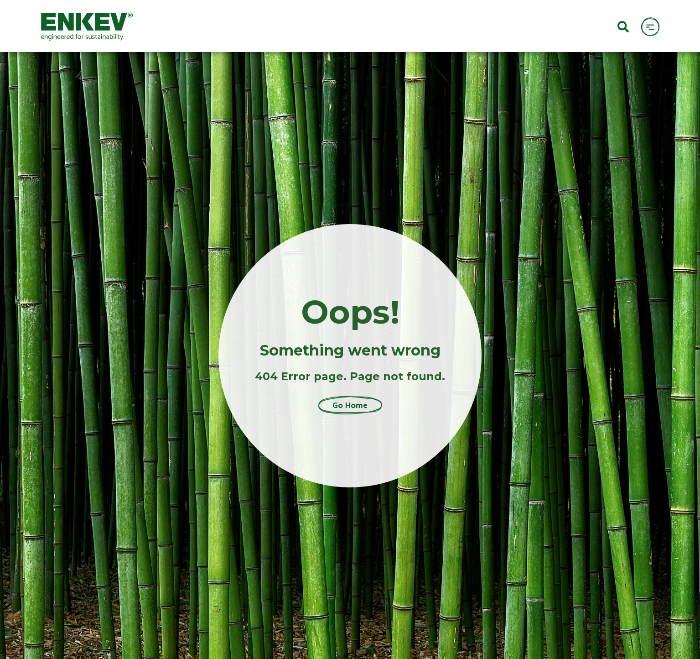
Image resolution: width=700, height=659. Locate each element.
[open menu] (650, 26)
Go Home (350, 405)
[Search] (623, 26)
